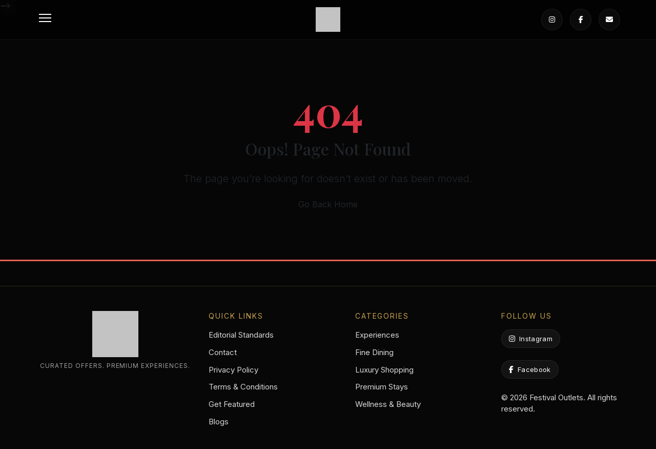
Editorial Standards (241, 335)
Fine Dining (374, 352)
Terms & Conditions (243, 387)
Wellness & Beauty (388, 404)
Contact (223, 352)
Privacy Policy (233, 370)
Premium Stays (381, 387)
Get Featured (232, 404)
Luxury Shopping (384, 370)
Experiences (377, 335)
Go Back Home (328, 204)
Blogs (219, 421)
